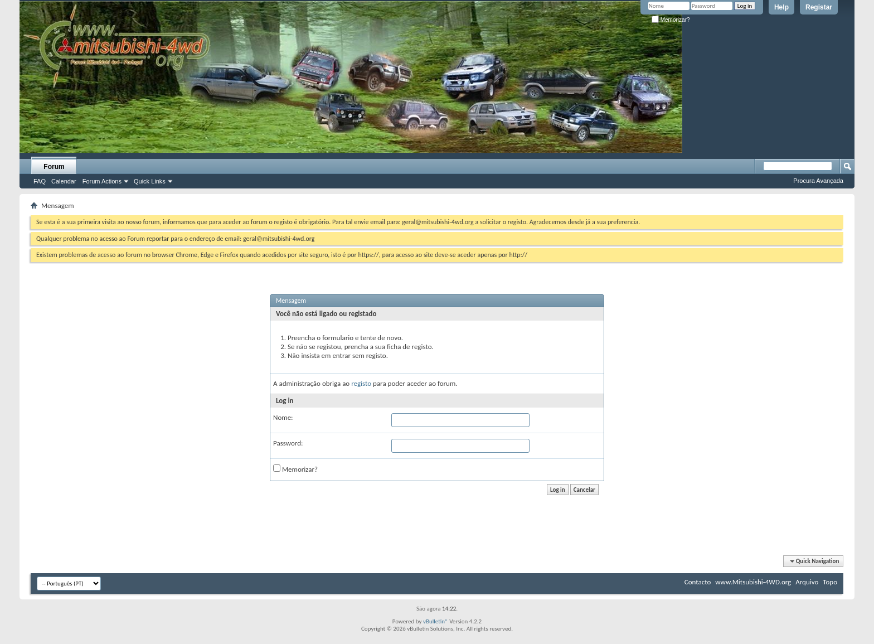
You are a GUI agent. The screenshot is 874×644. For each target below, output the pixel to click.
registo (361, 383)
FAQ (39, 181)
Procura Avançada (818, 180)
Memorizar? (671, 20)
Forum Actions (102, 181)
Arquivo (806, 582)
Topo (830, 582)
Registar (818, 7)
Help (781, 7)
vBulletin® (435, 621)
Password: (288, 443)
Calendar (63, 181)
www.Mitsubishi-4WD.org (753, 582)
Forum (53, 167)
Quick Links (150, 181)
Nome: (283, 417)
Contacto (697, 582)
